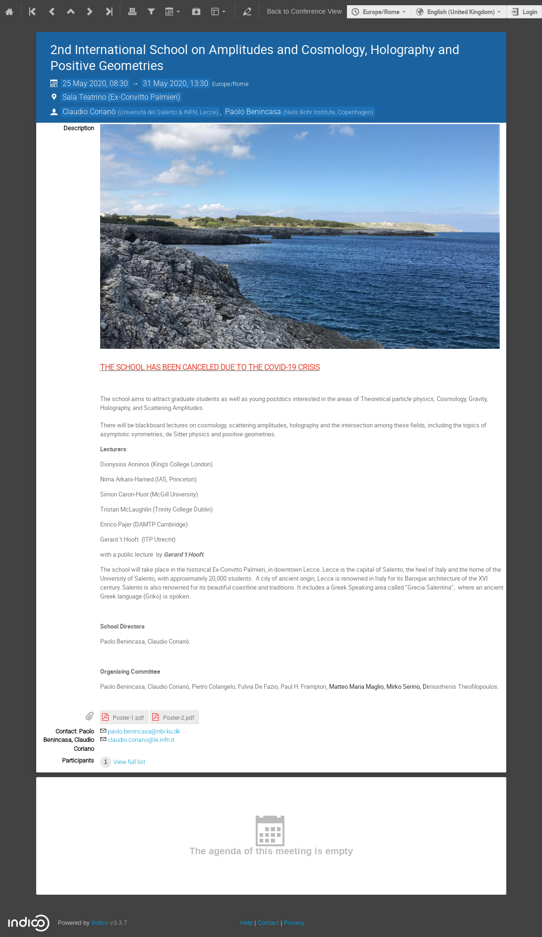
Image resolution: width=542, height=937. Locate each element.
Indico (100, 923)
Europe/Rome (381, 12)
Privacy (294, 923)
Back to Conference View (304, 11)
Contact (268, 923)
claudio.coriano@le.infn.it (141, 739)
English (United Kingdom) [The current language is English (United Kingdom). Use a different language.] (461, 12)
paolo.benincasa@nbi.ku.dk (144, 731)
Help (246, 923)
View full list (129, 761)
